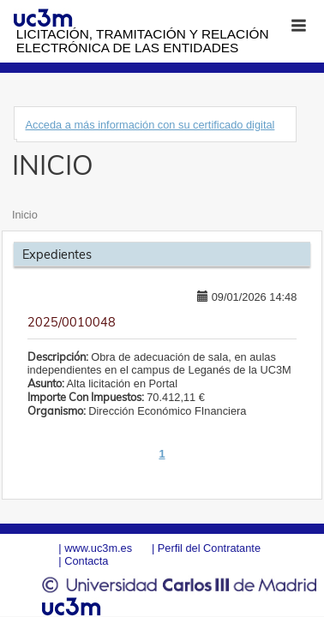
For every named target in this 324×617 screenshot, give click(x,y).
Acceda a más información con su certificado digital (149, 124)
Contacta (86, 560)
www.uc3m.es (98, 548)
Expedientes (57, 254)
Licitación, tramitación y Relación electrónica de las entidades (142, 40)
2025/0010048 (71, 322)
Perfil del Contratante (209, 548)
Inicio (25, 214)
